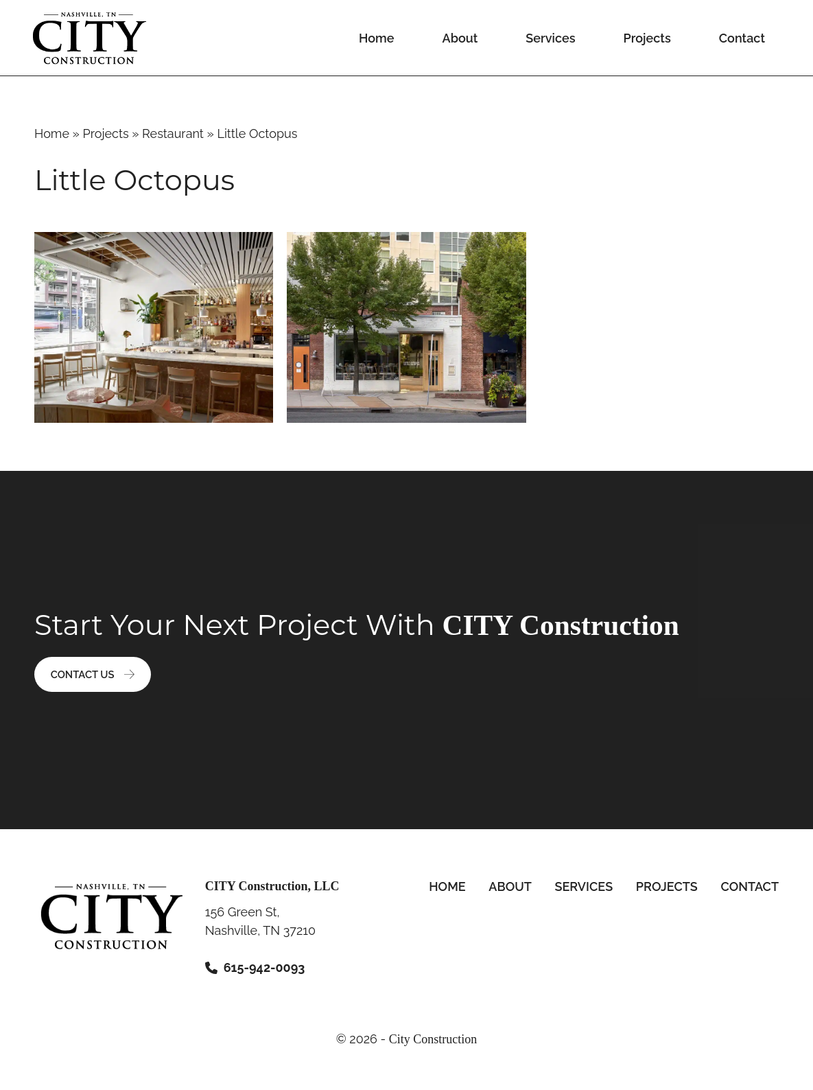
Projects (646, 38)
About (460, 38)
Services (550, 38)
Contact (742, 38)
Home (376, 38)
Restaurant (173, 133)
